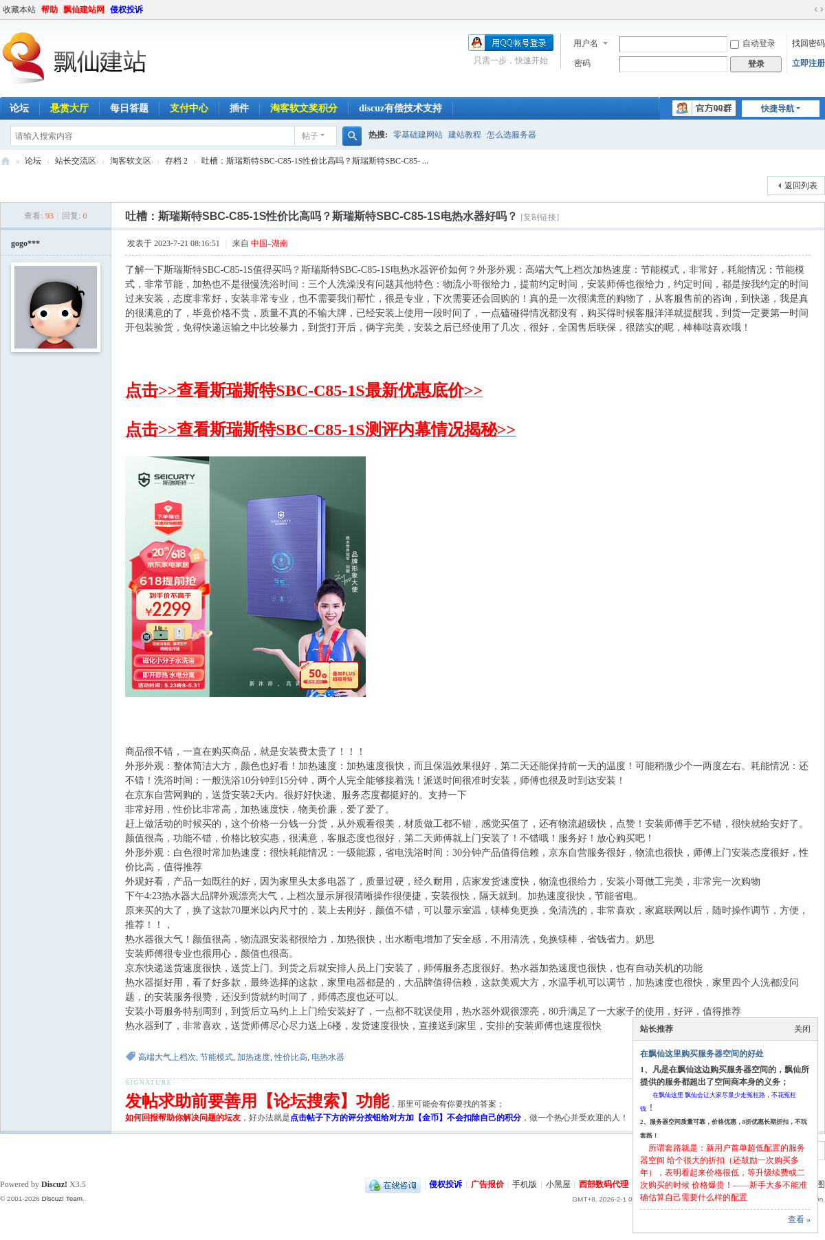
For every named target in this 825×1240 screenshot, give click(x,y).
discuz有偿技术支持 (400, 108)
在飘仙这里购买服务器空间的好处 (702, 1054)
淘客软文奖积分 (304, 108)
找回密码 (808, 43)
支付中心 (189, 108)
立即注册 (808, 63)
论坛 (33, 161)
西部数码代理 (603, 1184)
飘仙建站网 (83, 9)
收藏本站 (19, 9)
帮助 (49, 9)
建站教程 (464, 135)
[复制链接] (539, 217)
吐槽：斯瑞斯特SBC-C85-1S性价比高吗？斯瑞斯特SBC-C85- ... (314, 161)
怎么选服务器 (511, 135)
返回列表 (800, 185)
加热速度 (253, 1057)
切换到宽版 (819, 9)
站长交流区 (75, 161)
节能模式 (216, 1057)
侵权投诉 (126, 9)
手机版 (524, 1184)
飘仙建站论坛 (5, 161)
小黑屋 (558, 1184)
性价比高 (290, 1057)
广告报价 (487, 1184)
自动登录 (753, 43)
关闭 (802, 1029)
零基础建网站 (418, 135)
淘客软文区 (130, 161)
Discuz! (54, 1184)
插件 (239, 108)
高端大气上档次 (167, 1057)
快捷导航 (777, 108)
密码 (582, 63)
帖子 (310, 136)
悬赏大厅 (69, 108)
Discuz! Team (61, 1198)
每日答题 (129, 108)
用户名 (585, 43)
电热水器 (327, 1057)
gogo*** (25, 243)
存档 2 (176, 161)
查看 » (799, 1219)
